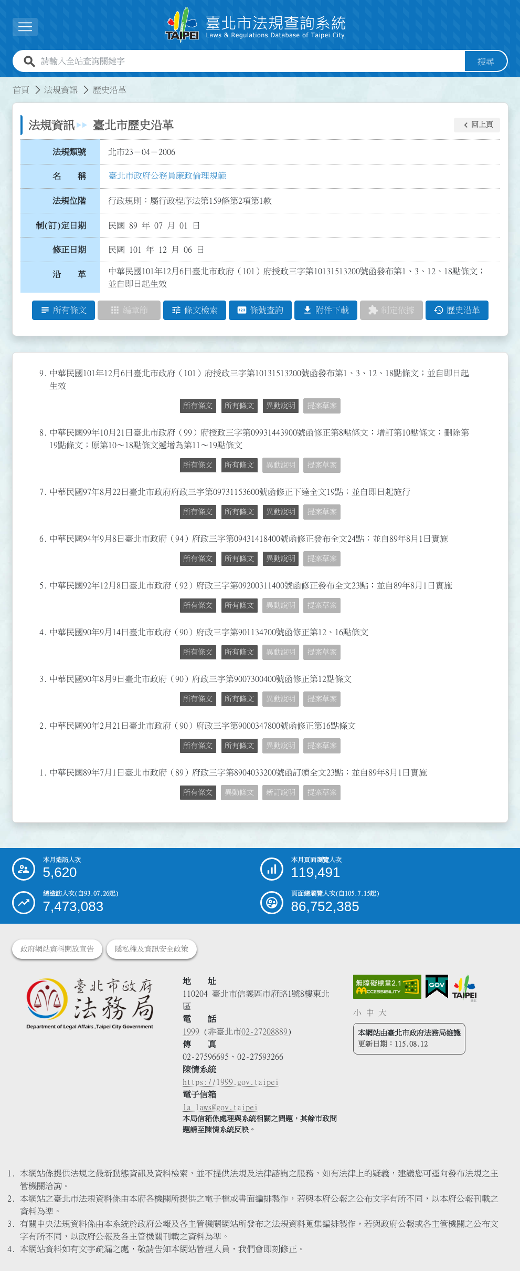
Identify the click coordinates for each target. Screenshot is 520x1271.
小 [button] (357, 1012)
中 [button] (370, 1012)
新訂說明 (280, 792)
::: (6, 83)
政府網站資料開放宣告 (57, 949)
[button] (477, 125)
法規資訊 (61, 90)
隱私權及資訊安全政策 (151, 949)
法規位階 (69, 201)
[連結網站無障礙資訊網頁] (387, 987)
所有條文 (198, 405)
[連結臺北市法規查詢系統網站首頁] (256, 25)
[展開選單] (25, 27)
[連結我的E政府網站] (437, 987)
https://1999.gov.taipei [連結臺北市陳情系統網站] (231, 1082)
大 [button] (382, 1012)
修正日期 (69, 250)
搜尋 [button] (485, 61)
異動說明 (280, 405)
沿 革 (69, 274)
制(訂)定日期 (61, 225)
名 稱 (69, 176)
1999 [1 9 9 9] (191, 1031)
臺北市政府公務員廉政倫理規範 (167, 175)
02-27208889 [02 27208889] (264, 1031)
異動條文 (239, 792)
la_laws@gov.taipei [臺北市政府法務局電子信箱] (220, 1107)
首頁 (21, 90)
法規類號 (69, 152)
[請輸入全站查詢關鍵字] (251, 61)
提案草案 (322, 405)
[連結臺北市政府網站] (464, 988)
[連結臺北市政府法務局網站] (89, 1003)
